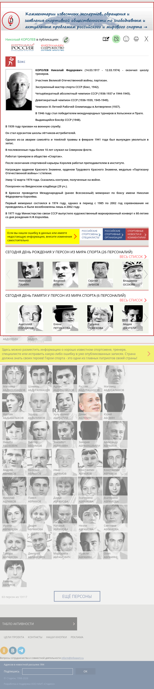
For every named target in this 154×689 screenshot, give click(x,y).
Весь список (131, 256)
